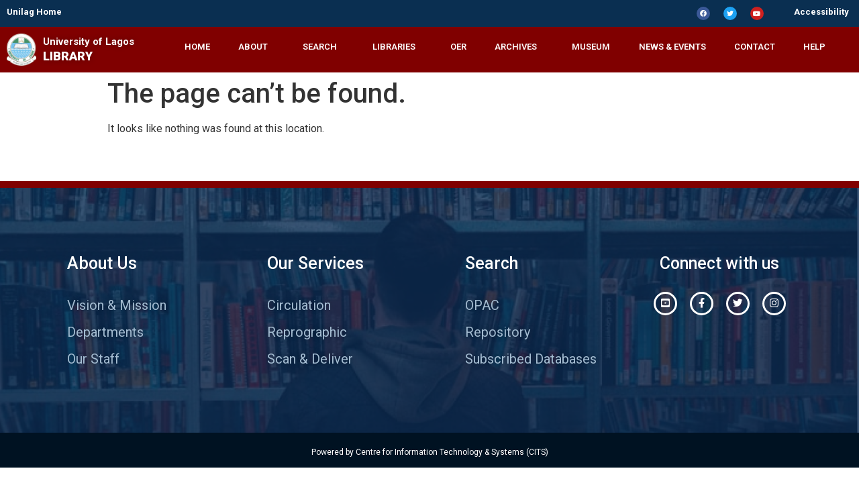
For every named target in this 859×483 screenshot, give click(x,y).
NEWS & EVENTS (672, 47)
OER (458, 47)
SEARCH (323, 47)
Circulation (299, 305)
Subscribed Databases (531, 359)
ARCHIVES (519, 47)
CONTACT (754, 47)
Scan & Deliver (310, 359)
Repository (497, 332)
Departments (105, 332)
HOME (197, 47)
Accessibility (821, 12)
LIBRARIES (397, 47)
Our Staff (93, 359)
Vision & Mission (116, 305)
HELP (817, 47)
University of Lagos (88, 42)
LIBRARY (68, 56)
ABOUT (256, 47)
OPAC (482, 305)
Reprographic (307, 332)
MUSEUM (591, 47)
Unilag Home (34, 12)
